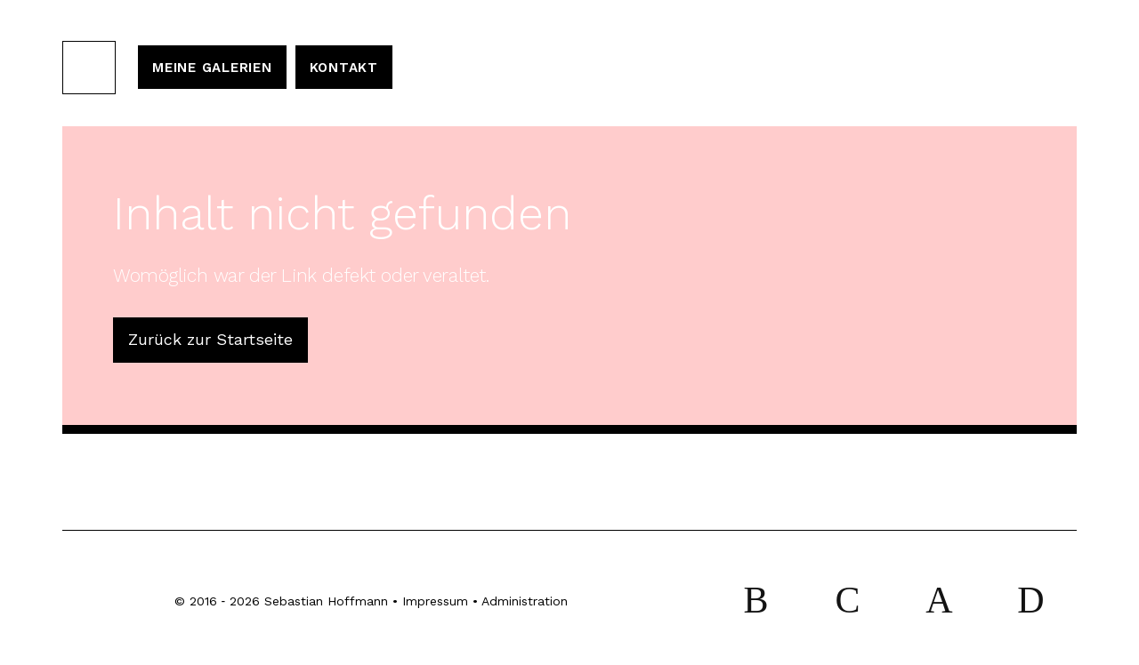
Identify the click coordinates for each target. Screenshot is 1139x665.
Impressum (435, 601)
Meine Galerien (212, 68)
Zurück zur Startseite (210, 339)
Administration (524, 601)
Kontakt (344, 68)
